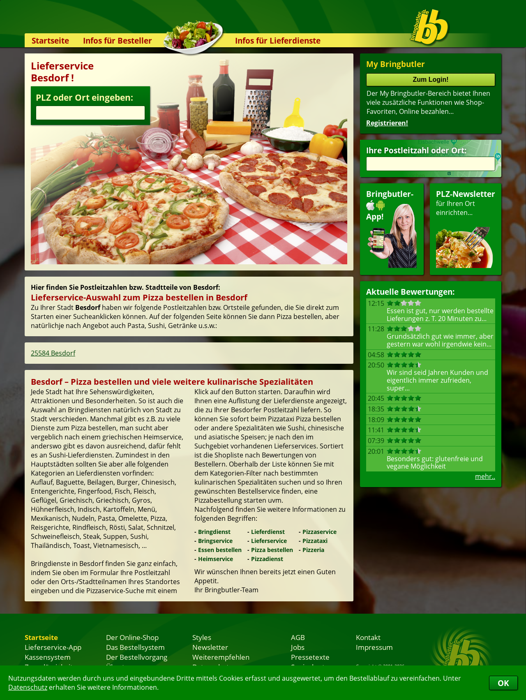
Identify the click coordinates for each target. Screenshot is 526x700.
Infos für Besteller (117, 40)
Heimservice (215, 559)
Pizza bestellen (272, 550)
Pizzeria (313, 550)
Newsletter (210, 647)
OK (503, 683)
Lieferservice (269, 541)
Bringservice (215, 541)
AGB (298, 637)
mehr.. (485, 476)
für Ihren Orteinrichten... (465, 228)
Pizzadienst (267, 559)
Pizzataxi (315, 541)
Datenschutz (27, 687)
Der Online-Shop (132, 637)
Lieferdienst (268, 532)
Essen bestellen (220, 550)
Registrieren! (387, 122)
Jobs (298, 647)
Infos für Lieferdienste (278, 40)
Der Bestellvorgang (136, 657)
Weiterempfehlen (220, 657)
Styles (201, 637)
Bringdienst (214, 532)
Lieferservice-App (53, 647)
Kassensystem (48, 657)
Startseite (50, 40)
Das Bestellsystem (135, 647)
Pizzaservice (319, 532)
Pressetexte (310, 657)
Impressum (374, 647)
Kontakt (368, 637)
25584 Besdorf (53, 353)
